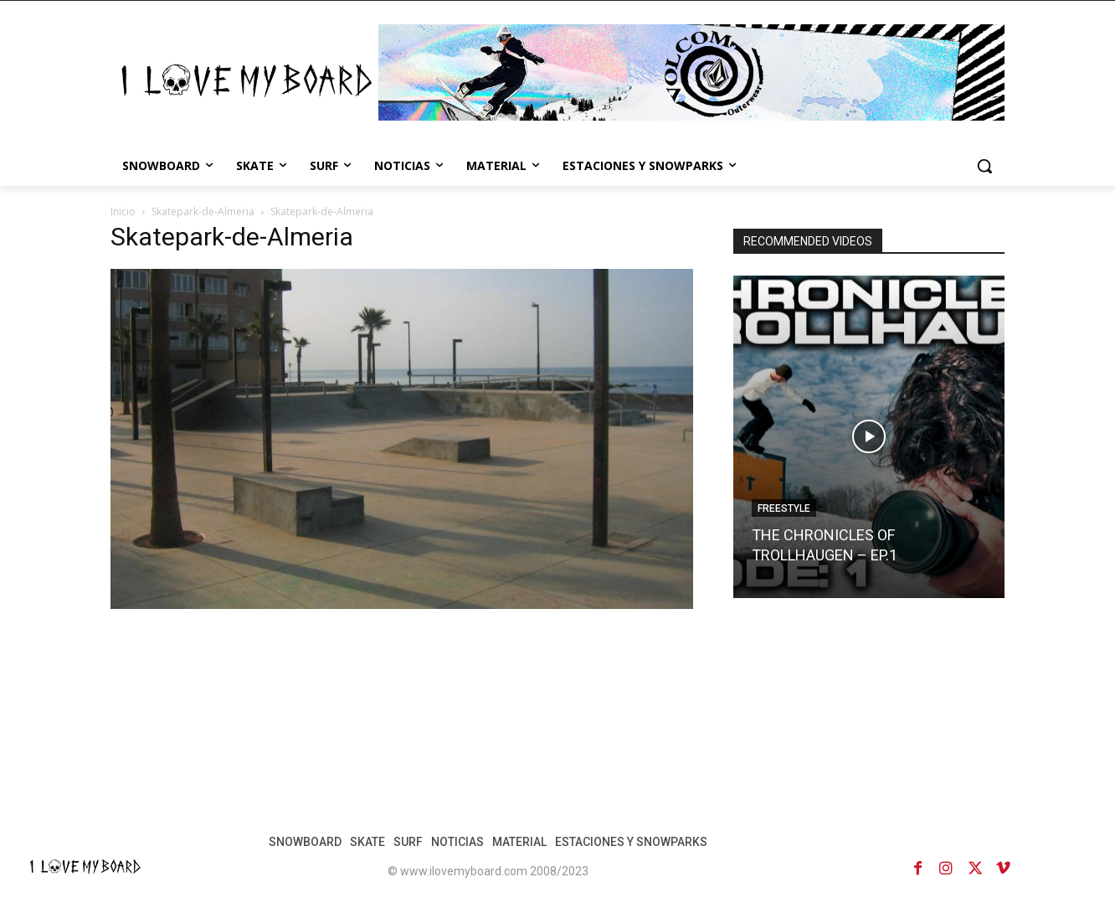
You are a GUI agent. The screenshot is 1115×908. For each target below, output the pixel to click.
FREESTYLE (784, 508)
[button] (984, 166)
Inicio (123, 211)
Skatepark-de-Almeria (203, 211)
